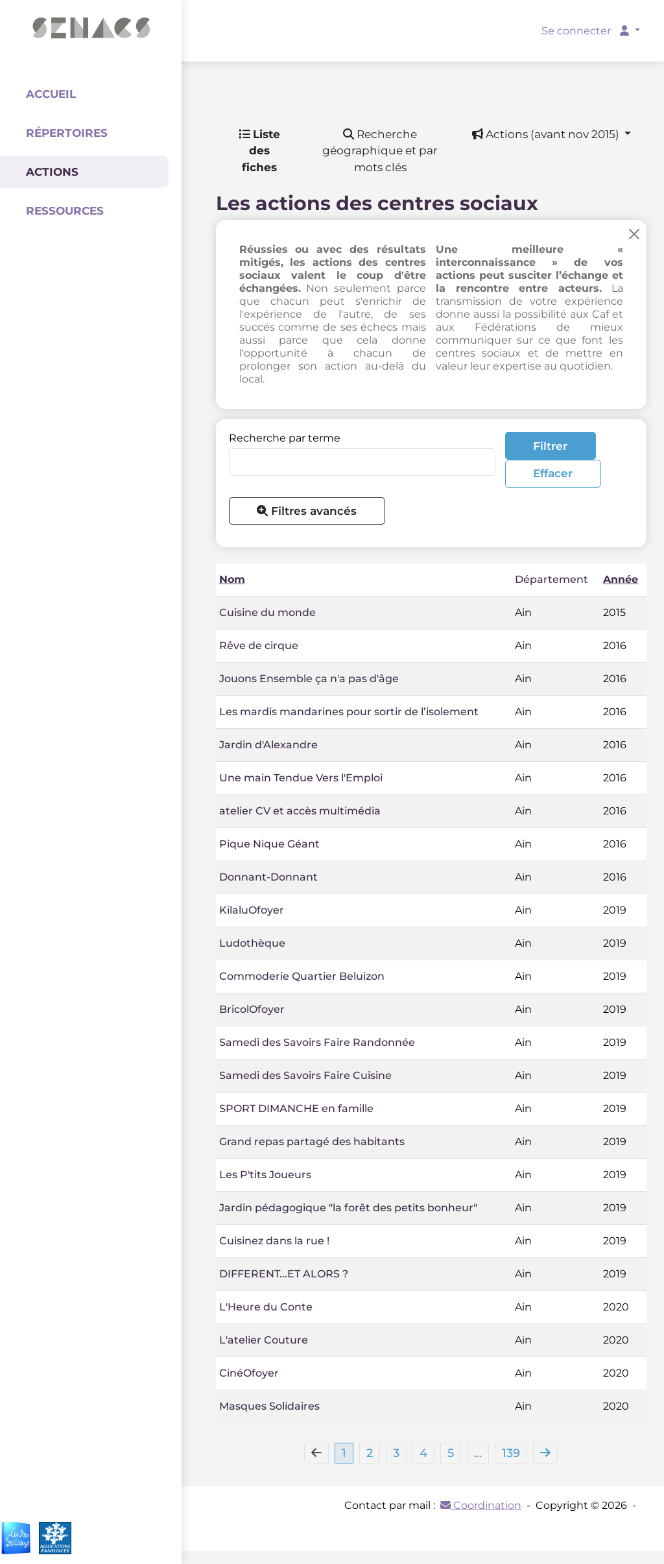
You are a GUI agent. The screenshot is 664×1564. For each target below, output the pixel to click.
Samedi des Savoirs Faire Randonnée (317, 1042)
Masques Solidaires (269, 1406)
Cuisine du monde (267, 612)
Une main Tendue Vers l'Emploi (301, 778)
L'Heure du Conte (266, 1307)
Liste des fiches (259, 150)
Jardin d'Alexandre (268, 745)
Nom (232, 579)
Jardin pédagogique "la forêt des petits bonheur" (348, 1208)
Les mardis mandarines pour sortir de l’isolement (349, 711)
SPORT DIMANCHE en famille (296, 1108)
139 (511, 1453)
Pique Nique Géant (269, 844)
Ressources (65, 210)
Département (551, 579)
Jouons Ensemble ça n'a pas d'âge (309, 678)
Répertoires (67, 132)
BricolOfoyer (252, 1009)
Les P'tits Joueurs (265, 1174)
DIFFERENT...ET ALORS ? (283, 1274)
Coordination (480, 1505)
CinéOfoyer (249, 1373)
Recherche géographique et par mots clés (380, 150)
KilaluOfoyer (251, 910)
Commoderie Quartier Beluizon (302, 976)
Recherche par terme (284, 438)
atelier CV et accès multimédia (300, 811)
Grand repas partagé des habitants (312, 1141)
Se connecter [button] (586, 31)
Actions (52, 171)
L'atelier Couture (263, 1340)
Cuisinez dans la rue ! (274, 1241)
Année (620, 579)
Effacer (553, 473)
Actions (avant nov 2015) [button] (547, 134)
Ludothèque (252, 943)
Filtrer (550, 446)
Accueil (51, 94)
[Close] (634, 233)
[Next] (545, 1453)
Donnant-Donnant (268, 877)
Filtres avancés (307, 510)
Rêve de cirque (258, 645)
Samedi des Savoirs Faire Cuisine (305, 1075)
